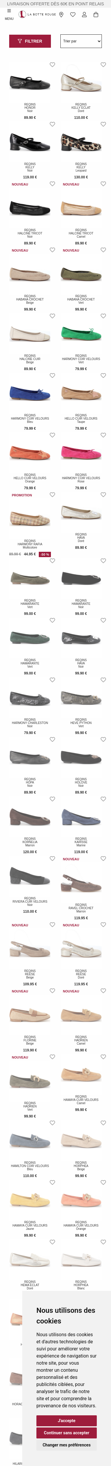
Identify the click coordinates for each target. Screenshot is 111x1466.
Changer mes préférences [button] (67, 1445)
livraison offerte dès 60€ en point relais (55, 3)
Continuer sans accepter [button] (66, 1432)
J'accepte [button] (66, 1420)
